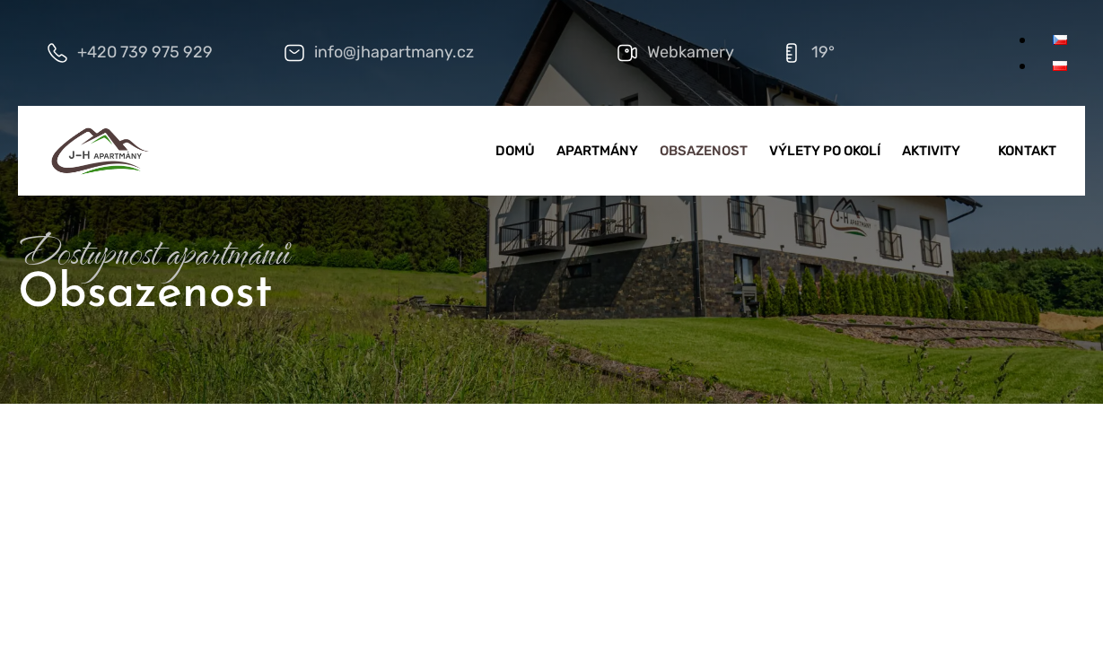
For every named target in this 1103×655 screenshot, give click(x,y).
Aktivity (939, 151)
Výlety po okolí (824, 151)
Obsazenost (704, 151)
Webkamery (690, 52)
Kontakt (1027, 151)
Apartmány (597, 151)
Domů (515, 151)
